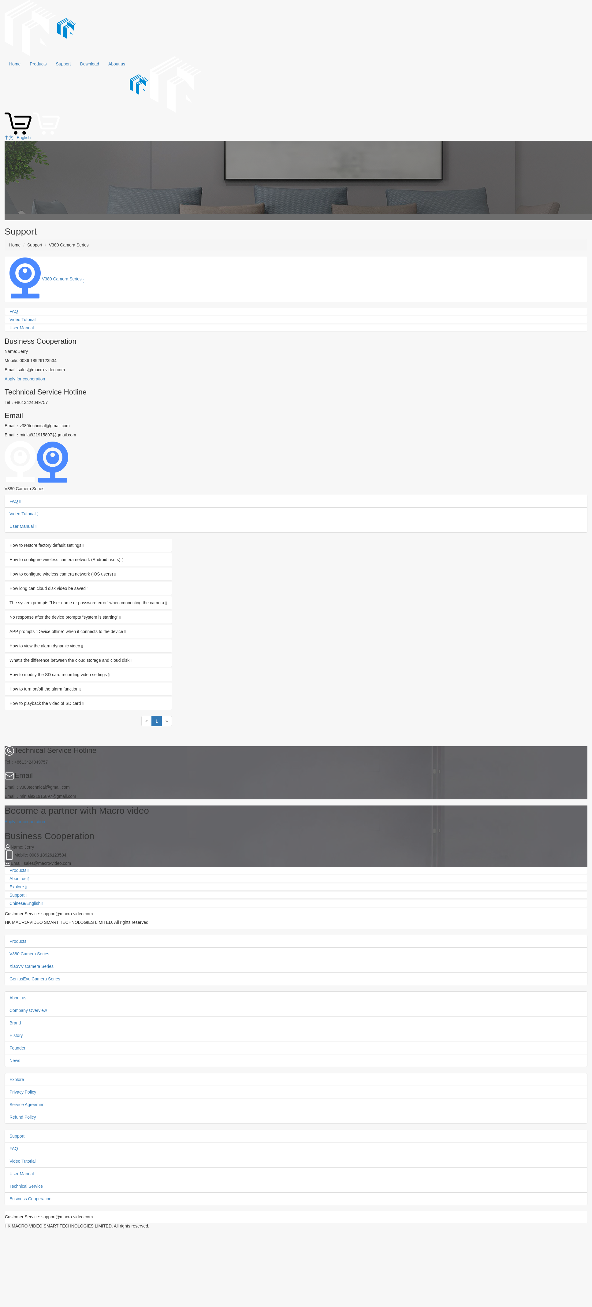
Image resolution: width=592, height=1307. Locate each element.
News (14, 1060)
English (24, 137)
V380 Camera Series (29, 953)
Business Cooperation (30, 1198)
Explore (18, 887)
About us (116, 63)
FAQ (15, 501)
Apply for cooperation (25, 378)
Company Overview (28, 1010)
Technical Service (26, 1186)
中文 (9, 137)
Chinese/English (26, 903)
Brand (15, 1022)
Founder (17, 1048)
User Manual (22, 526)
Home (14, 63)
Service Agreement (27, 1104)
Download (89, 63)
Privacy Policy (22, 1092)
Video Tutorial (23, 513)
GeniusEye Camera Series (34, 978)
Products (38, 63)
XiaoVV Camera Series (31, 966)
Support (63, 63)
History (16, 1035)
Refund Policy (22, 1117)
